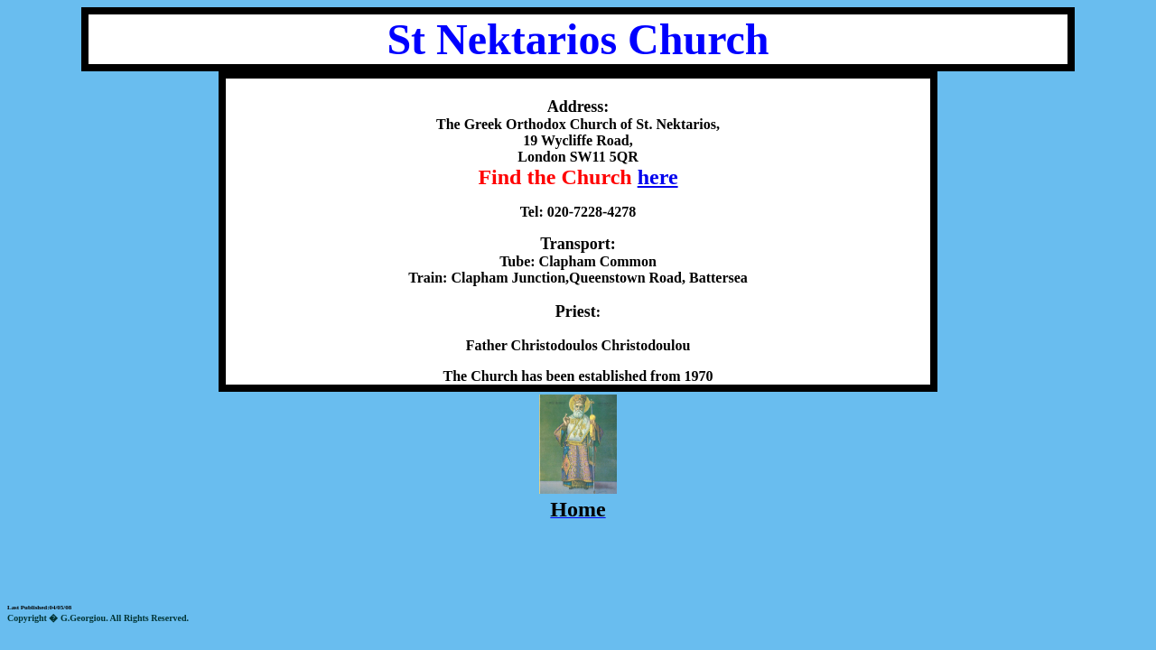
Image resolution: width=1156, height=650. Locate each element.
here (658, 177)
